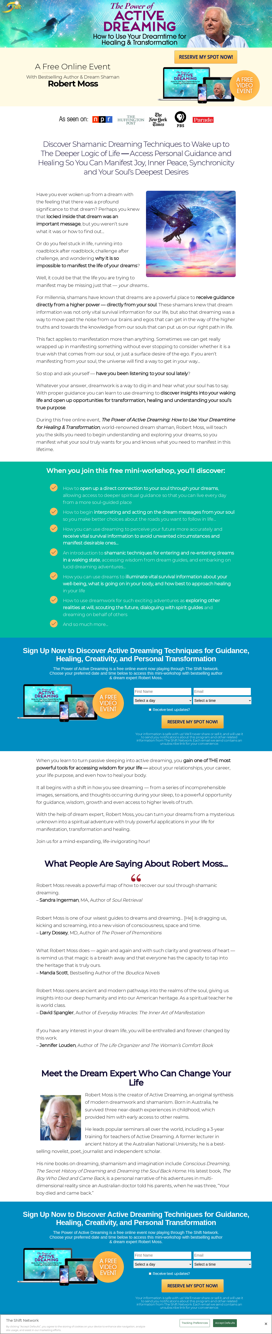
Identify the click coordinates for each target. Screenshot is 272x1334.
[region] (136, 1324)
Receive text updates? (171, 710)
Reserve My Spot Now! (192, 722)
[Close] (266, 1324)
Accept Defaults (225, 1322)
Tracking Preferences (195, 1322)
